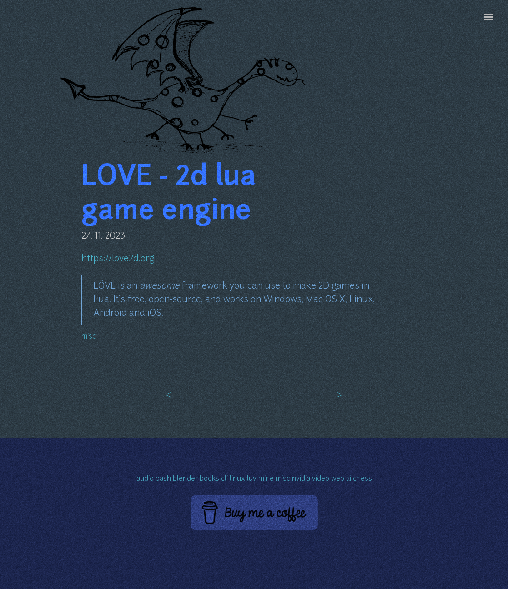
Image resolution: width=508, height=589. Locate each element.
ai (348, 479)
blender (185, 479)
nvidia (301, 479)
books (209, 479)
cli (224, 479)
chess (362, 479)
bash (163, 479)
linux (237, 479)
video (320, 479)
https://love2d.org (117, 259)
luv (252, 479)
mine (266, 479)
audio (145, 479)
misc (88, 337)
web (337, 479)
